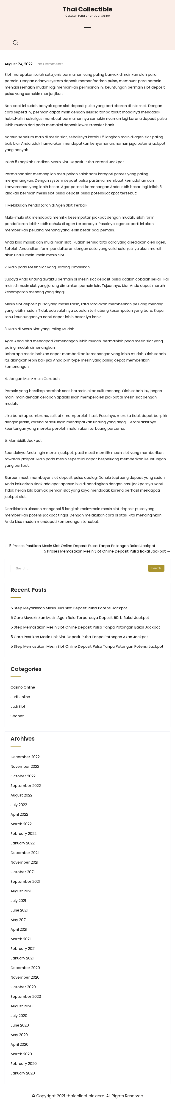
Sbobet (17, 716)
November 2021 (24, 862)
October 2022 (23, 776)
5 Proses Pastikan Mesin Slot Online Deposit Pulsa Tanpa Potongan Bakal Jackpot (80, 545)
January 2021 (22, 958)
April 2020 (19, 1044)
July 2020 (19, 1015)
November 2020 (25, 977)
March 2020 (21, 1054)
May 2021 (19, 919)
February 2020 (24, 1063)
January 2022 (23, 843)
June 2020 (20, 1025)
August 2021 (21, 891)
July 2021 (18, 900)
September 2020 (26, 996)
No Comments (50, 64)
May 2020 (19, 1035)
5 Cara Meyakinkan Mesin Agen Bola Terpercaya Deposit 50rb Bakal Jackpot (80, 617)
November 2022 (25, 766)
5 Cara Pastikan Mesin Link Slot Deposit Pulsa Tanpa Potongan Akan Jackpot (79, 636)
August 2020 (22, 1006)
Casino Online (23, 687)
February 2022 (23, 833)
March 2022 (21, 824)
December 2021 (25, 852)
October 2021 (23, 872)
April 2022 (19, 814)
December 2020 (25, 967)
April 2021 (19, 929)
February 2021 (23, 948)
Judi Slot (18, 706)
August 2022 (21, 795)
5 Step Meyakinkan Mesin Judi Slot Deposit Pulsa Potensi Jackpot (69, 608)
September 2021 (25, 881)
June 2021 (19, 910)
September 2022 (26, 785)
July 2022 (19, 804)
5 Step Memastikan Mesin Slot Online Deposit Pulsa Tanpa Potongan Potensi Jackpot (87, 646)
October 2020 (23, 987)
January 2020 (23, 1073)
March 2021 (21, 939)
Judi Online (20, 697)
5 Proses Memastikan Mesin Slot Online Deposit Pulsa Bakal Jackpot (107, 551)
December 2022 (25, 757)
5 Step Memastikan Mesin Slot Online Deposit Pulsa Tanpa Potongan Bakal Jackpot (85, 627)
